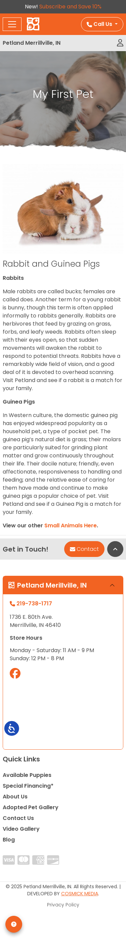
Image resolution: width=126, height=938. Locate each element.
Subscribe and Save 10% (70, 6)
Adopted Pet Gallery (30, 807)
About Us (15, 796)
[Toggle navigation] (12, 24)
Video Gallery (21, 829)
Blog (9, 839)
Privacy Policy (63, 904)
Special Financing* (28, 786)
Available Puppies (27, 775)
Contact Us (18, 818)
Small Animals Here (70, 525)
